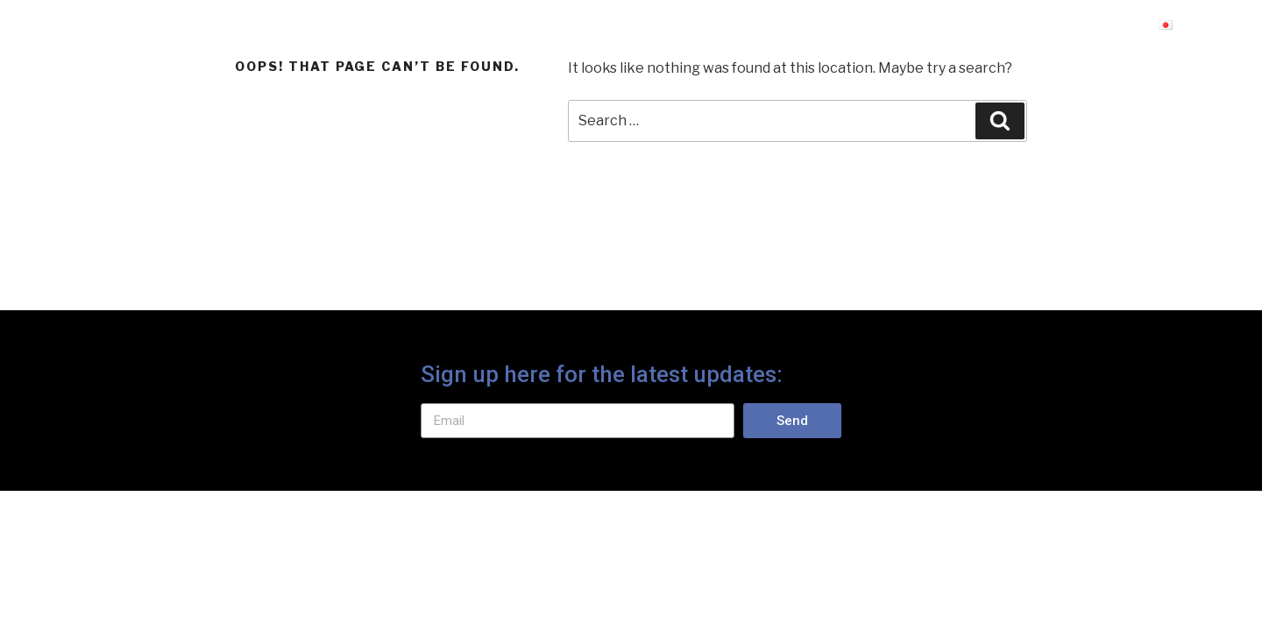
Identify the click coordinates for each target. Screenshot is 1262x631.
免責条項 (983, 29)
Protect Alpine (188, 29)
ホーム (887, 29)
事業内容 (1088, 29)
